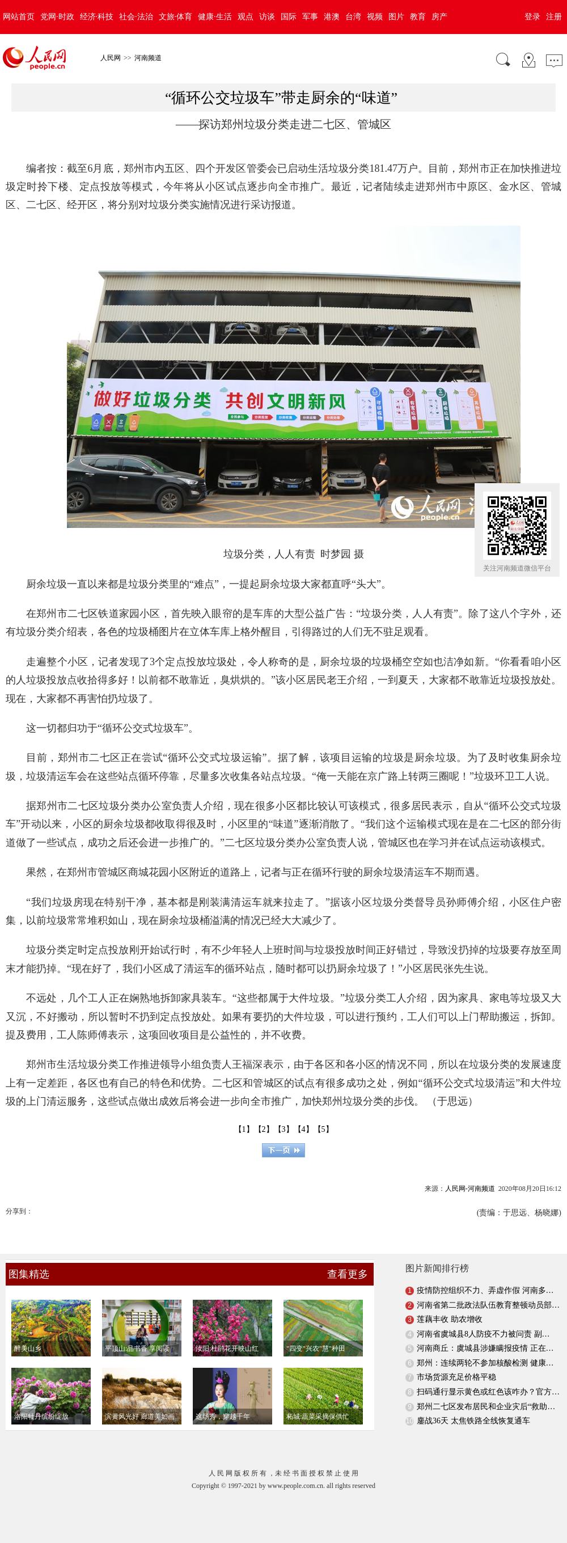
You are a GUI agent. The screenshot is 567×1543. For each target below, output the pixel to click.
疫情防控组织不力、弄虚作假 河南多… (485, 1290)
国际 (289, 16)
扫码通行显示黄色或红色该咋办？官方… (488, 1392)
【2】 (264, 1129)
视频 (375, 16)
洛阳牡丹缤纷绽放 (41, 1417)
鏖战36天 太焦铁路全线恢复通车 (473, 1421)
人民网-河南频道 (470, 1189)
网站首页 (19, 16)
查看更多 (347, 1274)
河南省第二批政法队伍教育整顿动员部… (488, 1305)
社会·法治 (136, 16)
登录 (532, 16)
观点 (245, 16)
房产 (439, 16)
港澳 (332, 16)
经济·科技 (97, 16)
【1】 (244, 1129)
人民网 (110, 58)
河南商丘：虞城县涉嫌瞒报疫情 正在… (485, 1348)
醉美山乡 (27, 1348)
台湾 (353, 16)
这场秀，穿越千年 (223, 1417)
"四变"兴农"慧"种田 (315, 1348)
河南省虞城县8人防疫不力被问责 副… (483, 1334)
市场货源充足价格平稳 (456, 1377)
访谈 (267, 16)
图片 (396, 16)
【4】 (304, 1129)
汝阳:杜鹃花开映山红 (227, 1348)
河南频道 (148, 58)
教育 (418, 16)
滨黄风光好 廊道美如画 (140, 1417)
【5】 (323, 1129)
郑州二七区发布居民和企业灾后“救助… (486, 1406)
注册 (554, 16)
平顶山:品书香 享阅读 (137, 1348)
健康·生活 (215, 16)
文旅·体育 (176, 16)
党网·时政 (57, 16)
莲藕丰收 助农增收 (450, 1319)
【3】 (284, 1129)
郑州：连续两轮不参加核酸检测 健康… (485, 1363)
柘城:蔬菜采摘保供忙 (317, 1417)
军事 (310, 16)
